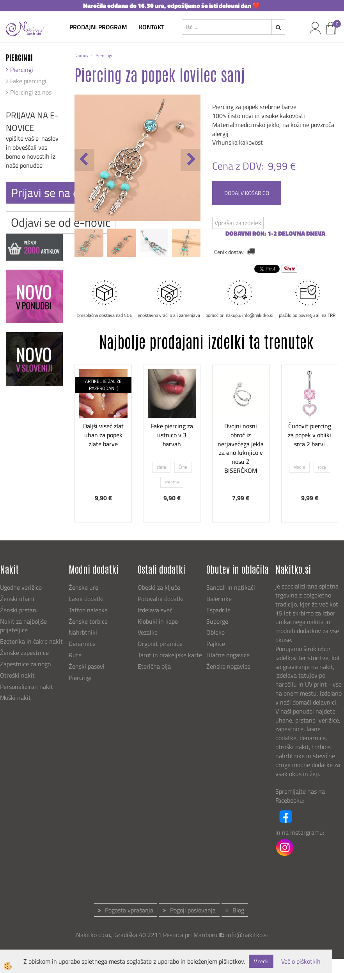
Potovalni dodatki (161, 598)
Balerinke (219, 598)
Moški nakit (16, 697)
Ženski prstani (19, 610)
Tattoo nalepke (88, 610)
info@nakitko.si (247, 934)
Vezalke (148, 632)
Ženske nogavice (228, 666)
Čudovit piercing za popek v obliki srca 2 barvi (309, 435)
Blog (238, 910)
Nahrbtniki (83, 632)
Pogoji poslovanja (193, 910)
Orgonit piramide (160, 643)
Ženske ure (84, 587)
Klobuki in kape (158, 621)
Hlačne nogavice (228, 655)
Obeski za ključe (159, 587)
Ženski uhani (18, 598)
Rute (75, 655)
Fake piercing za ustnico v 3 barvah (172, 435)
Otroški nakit (17, 675)
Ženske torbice (88, 621)
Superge (217, 621)
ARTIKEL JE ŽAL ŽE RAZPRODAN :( (103, 384)
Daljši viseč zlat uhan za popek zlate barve (103, 435)
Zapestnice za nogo (26, 664)
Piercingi (21, 69)
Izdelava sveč (155, 610)
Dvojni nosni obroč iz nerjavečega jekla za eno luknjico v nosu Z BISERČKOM (241, 448)
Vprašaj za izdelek (238, 222)
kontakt (151, 27)
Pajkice (215, 643)
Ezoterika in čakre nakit (32, 641)
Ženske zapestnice (25, 652)
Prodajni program (98, 27)
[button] (190, 160)
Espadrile (218, 610)
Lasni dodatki (86, 598)
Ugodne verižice (21, 587)
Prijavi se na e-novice (63, 193)
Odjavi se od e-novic (60, 222)
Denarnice (82, 643)
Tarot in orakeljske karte (170, 655)
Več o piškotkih (301, 961)
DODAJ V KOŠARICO (246, 193)
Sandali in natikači (231, 587)
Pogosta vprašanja (129, 910)
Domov (81, 55)
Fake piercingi (28, 81)
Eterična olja (154, 666)
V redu (261, 961)
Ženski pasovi (87, 666)
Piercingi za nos (30, 92)
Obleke (215, 632)
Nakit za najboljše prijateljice (23, 626)
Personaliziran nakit (26, 686)
